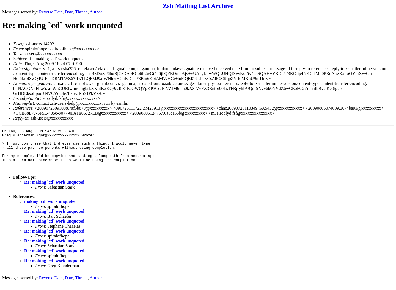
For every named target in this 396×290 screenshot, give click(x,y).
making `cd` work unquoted (50, 208)
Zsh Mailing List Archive (198, 5)
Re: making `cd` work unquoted (54, 189)
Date (69, 12)
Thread (81, 12)
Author (96, 12)
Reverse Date (51, 12)
